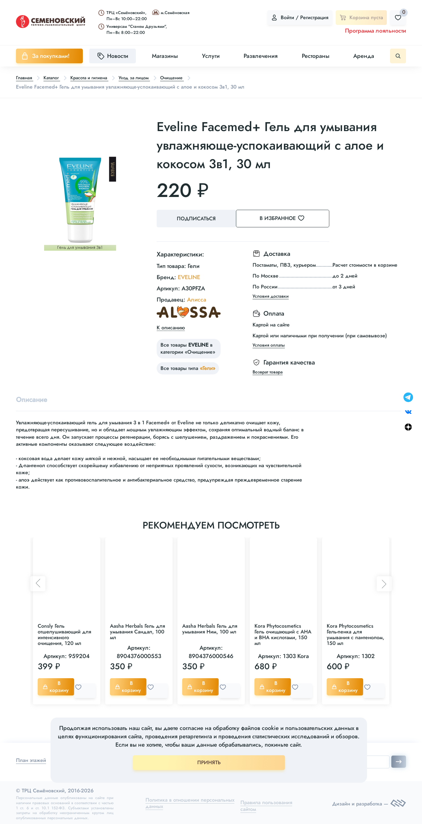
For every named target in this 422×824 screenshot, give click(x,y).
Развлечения (260, 56)
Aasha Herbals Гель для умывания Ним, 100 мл (209, 628)
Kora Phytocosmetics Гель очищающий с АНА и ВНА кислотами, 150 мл (282, 634)
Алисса (196, 298)
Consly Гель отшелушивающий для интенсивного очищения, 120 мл (64, 634)
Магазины (165, 56)
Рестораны (315, 56)
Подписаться (198, 219)
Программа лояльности (375, 31)
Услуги (211, 56)
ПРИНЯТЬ (209, 762)
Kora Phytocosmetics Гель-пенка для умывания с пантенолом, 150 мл (355, 634)
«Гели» (207, 366)
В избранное (291, 219)
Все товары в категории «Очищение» (187, 346)
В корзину (57, 686)
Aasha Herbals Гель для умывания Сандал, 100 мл (137, 631)
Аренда (363, 56)
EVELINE (189, 275)
